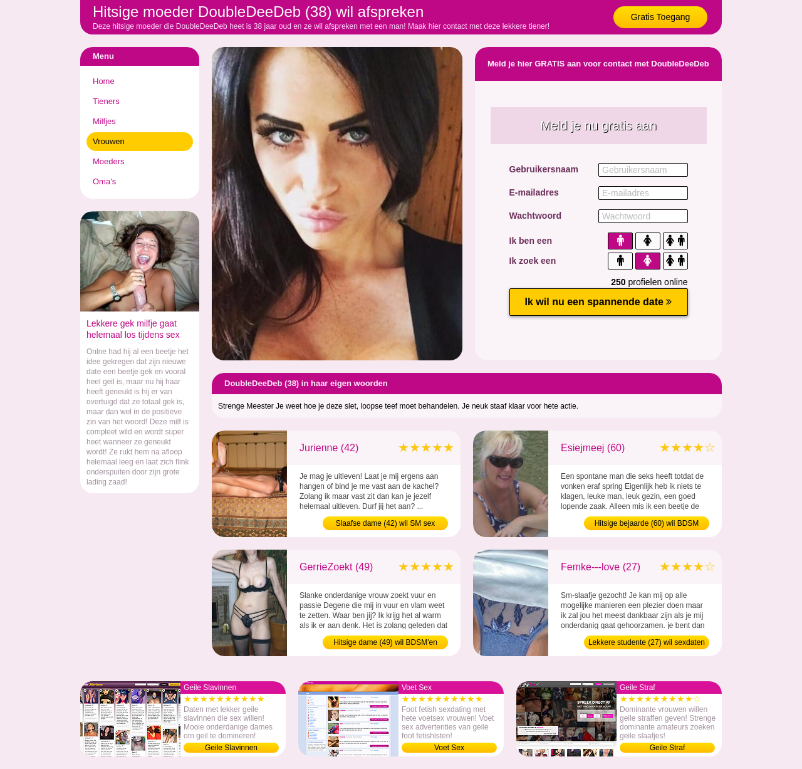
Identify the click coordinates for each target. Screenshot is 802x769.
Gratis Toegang (660, 17)
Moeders (109, 161)
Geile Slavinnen (231, 747)
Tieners (106, 101)
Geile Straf (667, 747)
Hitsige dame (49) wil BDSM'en (385, 642)
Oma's (104, 181)
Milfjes (104, 121)
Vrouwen (109, 141)
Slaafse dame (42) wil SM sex (385, 523)
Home (104, 81)
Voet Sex (449, 747)
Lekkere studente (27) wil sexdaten (646, 642)
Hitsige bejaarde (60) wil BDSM (647, 523)
